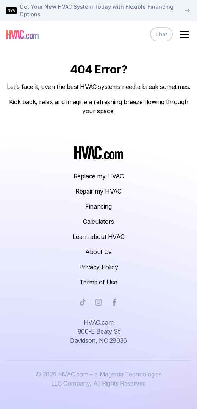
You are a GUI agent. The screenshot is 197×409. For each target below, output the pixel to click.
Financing (98, 206)
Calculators (98, 221)
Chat (161, 34)
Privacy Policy (98, 267)
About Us (98, 252)
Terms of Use (98, 282)
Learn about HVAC (99, 236)
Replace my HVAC (98, 176)
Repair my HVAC (98, 191)
